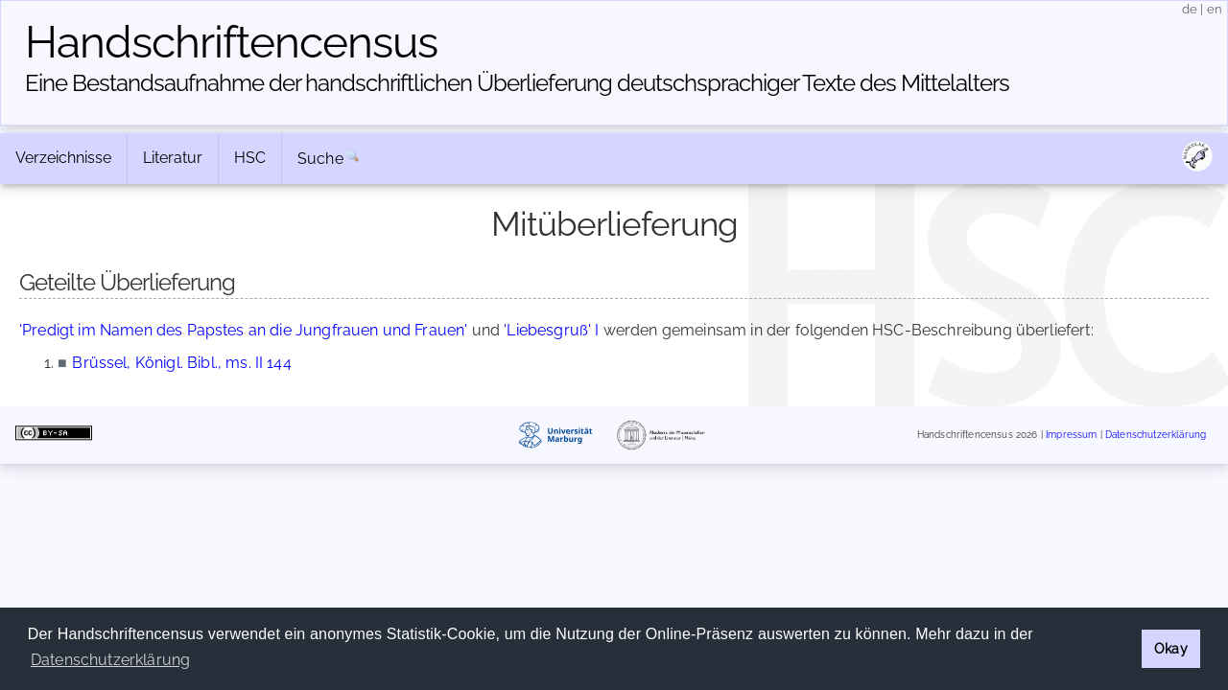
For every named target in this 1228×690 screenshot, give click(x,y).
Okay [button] (1171, 648)
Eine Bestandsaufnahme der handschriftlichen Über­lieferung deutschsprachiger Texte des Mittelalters (517, 83)
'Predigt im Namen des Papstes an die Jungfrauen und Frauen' (243, 330)
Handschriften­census (231, 42)
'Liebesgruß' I (551, 330)
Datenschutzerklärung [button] (110, 660)
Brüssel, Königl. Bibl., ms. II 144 (181, 363)
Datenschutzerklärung (1155, 435)
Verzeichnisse (63, 158)
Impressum (1071, 435)
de (1189, 9)
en (1214, 9)
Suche (320, 159)
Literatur (172, 158)
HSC (250, 158)
